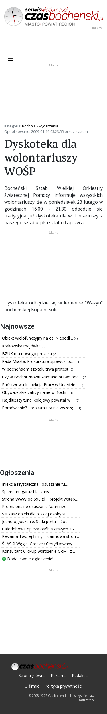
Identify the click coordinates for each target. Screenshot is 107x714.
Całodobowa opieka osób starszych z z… (40, 529)
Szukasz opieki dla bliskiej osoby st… (35, 514)
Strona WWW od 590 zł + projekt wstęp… (40, 499)
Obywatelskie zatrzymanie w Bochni (36, 392)
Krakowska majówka (22, 346)
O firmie (32, 686)
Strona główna (32, 675)
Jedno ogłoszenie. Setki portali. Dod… (36, 521)
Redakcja (80, 675)
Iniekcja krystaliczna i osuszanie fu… (35, 484)
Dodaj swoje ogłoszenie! (27, 558)
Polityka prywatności (63, 686)
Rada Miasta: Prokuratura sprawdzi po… (39, 361)
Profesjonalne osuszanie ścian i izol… (36, 506)
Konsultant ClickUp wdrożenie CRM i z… (38, 551)
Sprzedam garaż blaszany (25, 491)
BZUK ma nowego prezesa (27, 353)
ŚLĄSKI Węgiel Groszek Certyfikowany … (39, 543)
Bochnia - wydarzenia (40, 126)
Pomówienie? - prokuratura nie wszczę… (40, 407)
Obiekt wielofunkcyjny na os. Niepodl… (38, 338)
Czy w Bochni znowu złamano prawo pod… (42, 377)
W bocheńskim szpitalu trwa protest (36, 369)
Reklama (59, 675)
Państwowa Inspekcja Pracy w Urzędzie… (41, 384)
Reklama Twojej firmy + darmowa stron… (40, 536)
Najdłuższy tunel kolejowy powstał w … (39, 400)
